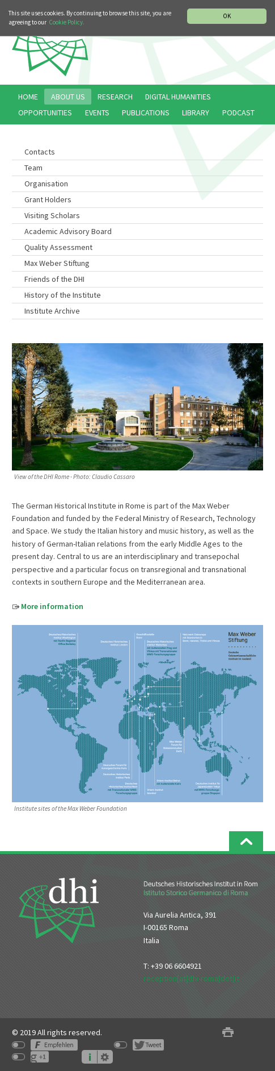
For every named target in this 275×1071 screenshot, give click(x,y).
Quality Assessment (58, 247)
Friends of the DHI (54, 279)
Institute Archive (52, 311)
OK (227, 16)
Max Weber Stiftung (57, 263)
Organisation (46, 183)
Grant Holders (47, 199)
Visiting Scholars (52, 215)
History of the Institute (62, 295)
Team (33, 167)
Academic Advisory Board (68, 231)
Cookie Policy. (66, 22)
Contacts (39, 152)
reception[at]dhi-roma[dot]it (191, 978)
